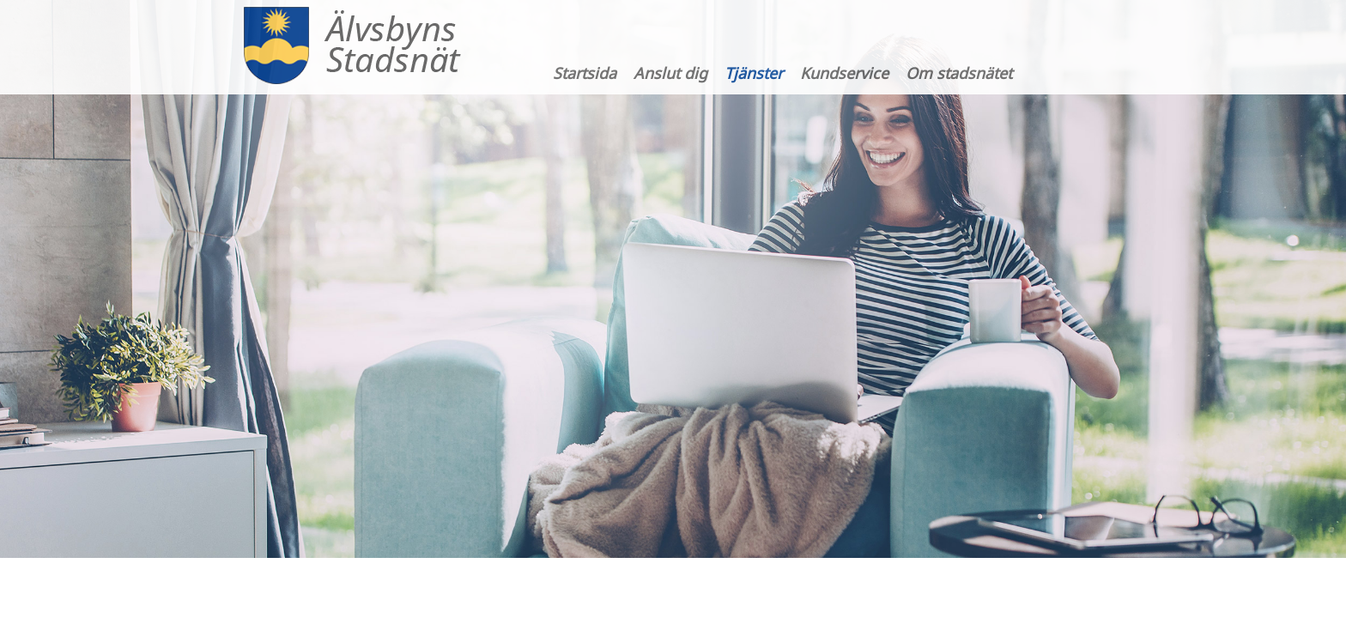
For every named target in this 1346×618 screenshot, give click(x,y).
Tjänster (754, 73)
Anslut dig (670, 73)
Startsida (584, 73)
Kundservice (844, 73)
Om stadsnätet (959, 73)
